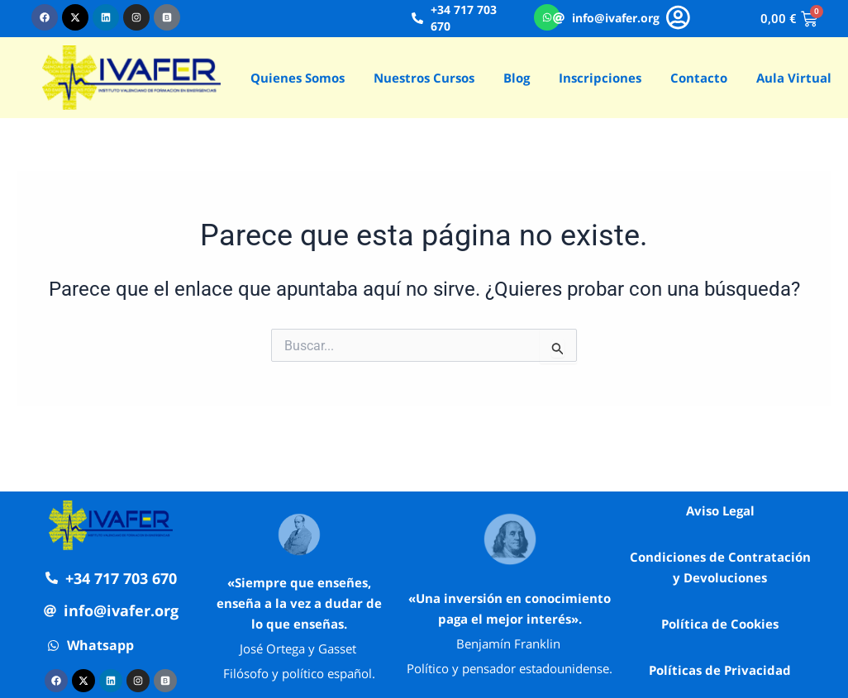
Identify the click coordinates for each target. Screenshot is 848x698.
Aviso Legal (720, 510)
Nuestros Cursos (424, 77)
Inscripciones (600, 77)
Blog (516, 77)
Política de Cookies (720, 623)
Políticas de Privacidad (720, 670)
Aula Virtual (793, 77)
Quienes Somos (297, 77)
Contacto (698, 77)
